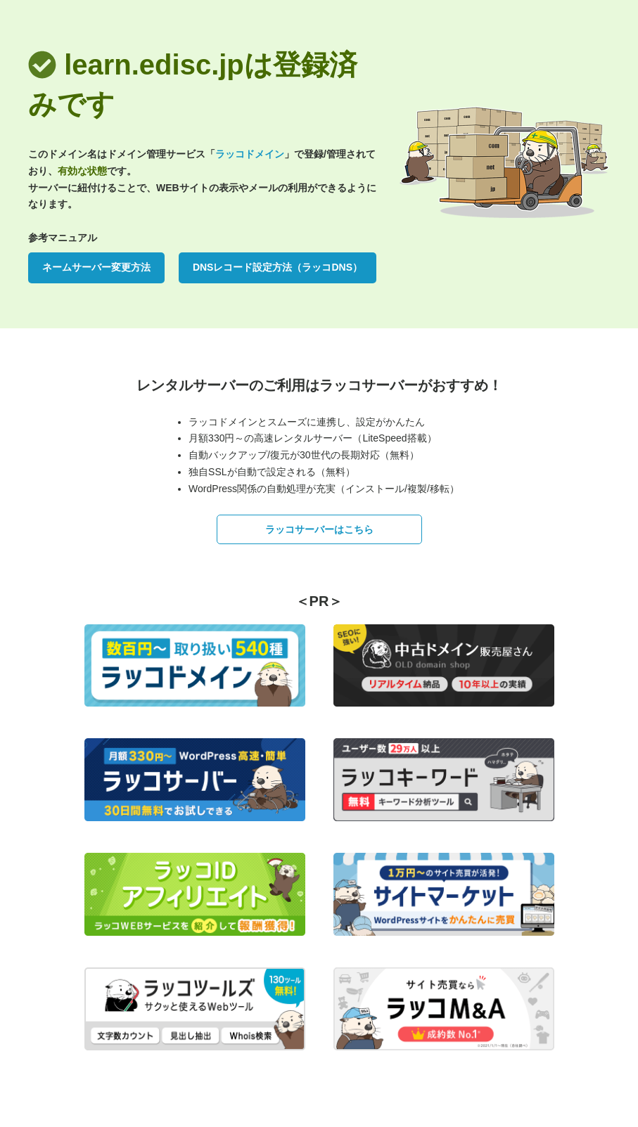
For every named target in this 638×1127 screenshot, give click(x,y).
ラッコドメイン (249, 154)
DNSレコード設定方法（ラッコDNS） (277, 267)
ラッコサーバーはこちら (319, 529)
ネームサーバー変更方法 (96, 267)
